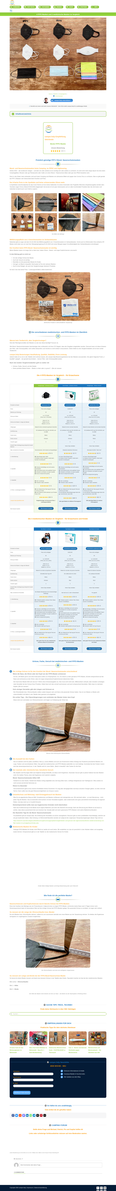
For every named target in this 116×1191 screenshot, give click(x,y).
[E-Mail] (44, 1115)
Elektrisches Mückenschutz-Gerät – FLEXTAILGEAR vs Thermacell (57, 1050)
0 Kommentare (59, 96)
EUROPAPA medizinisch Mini (94, 548)
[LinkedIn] (27, 1115)
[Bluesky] (16, 1115)
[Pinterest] (41, 1115)
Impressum (30, 1187)
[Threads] (37, 1115)
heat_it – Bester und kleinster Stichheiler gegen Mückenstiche (78, 1050)
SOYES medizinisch (46, 548)
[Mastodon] (23, 1115)
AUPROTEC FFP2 (94, 405)
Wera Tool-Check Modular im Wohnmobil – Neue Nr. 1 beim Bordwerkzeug (38, 1050)
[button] (11, 10)
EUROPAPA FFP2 (70, 405)
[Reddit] (20, 1115)
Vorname (16, 1071)
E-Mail (15, 1083)
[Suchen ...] (58, 1014)
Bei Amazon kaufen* (47, 508)
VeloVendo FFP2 (46, 405)
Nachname (17, 1077)
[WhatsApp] (30, 1115)
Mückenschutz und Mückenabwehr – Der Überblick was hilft (94, 1050)
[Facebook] (13, 1115)
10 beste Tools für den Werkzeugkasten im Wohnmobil (16, 1050)
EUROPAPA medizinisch (70, 548)
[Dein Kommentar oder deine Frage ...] (60, 1165)
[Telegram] (34, 1115)
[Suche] (11, 1014)
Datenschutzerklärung (40, 1187)
